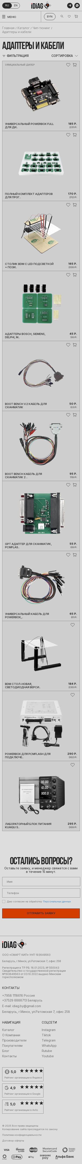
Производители (14, 1040)
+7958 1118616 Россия (18, 995)
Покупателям (12, 1045)
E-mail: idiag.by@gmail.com (21, 1006)
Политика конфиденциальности (22, 1135)
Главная (8, 28)
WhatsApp (49, 1045)
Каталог (23, 28)
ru (7, 5)
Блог (5, 1050)
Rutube (47, 1050)
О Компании (11, 1035)
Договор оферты (13, 1140)
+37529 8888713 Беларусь (22, 1000)
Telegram (49, 1040)
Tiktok (46, 1035)
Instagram (49, 1029)
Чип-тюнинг (41, 28)
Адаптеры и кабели (16, 31)
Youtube (48, 1056)
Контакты (9, 1056)
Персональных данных (57, 901)
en (15, 5)
